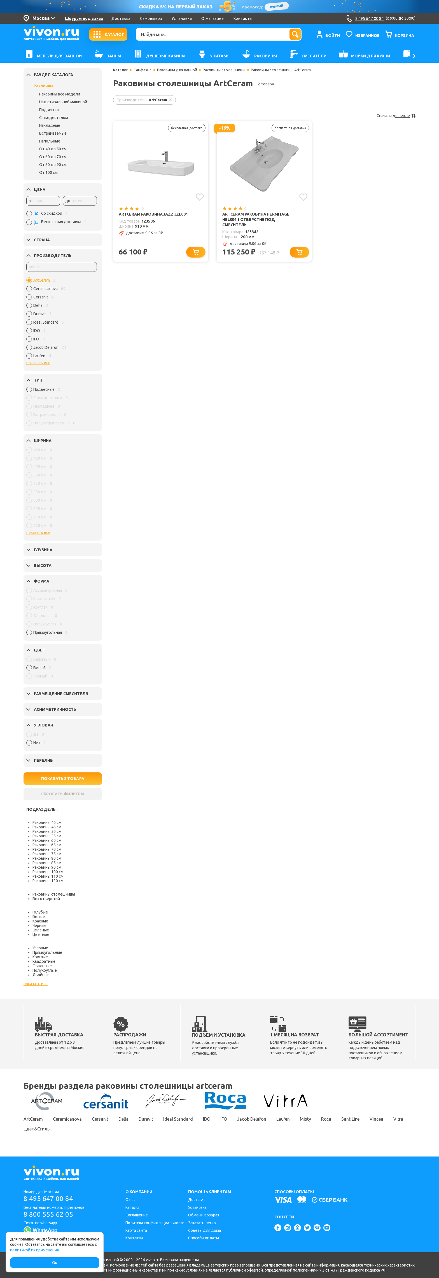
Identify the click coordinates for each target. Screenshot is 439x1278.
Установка (182, 18)
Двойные (41, 975)
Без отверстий (46, 898)
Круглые (40, 957)
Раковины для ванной (177, 70)
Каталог (120, 70)
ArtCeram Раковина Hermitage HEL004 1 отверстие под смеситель (255, 219)
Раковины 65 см (46, 845)
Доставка (120, 18)
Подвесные (49, 110)
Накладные (49, 125)
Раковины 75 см (46, 854)
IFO (223, 1119)
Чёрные (39, 925)
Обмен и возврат (204, 1215)
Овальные (42, 966)
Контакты (243, 18)
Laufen (283, 1119)
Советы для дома (204, 1230)
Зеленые (40, 930)
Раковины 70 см (46, 849)
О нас (130, 1199)
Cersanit (100, 1119)
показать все (38, 363)
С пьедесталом (53, 117)
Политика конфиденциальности (155, 1223)
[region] (61, 319)
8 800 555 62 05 (48, 1214)
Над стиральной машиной (63, 102)
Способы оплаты (203, 1238)
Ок (54, 1262)
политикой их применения (34, 1250)
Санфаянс (142, 70)
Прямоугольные (47, 952)
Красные (40, 921)
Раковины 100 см (48, 872)
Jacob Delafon (251, 1119)
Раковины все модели (59, 94)
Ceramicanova (67, 1119)
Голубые (40, 912)
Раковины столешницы (53, 894)
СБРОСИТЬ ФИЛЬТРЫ (62, 794)
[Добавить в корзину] (196, 252)
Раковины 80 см (46, 858)
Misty (305, 1119)
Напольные (49, 141)
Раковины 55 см (46, 836)
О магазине (212, 18)
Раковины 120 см (48, 881)
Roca (326, 1119)
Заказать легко (202, 1223)
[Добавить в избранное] (200, 197)
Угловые (40, 948)
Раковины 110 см (48, 876)
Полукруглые (44, 970)
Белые (38, 916)
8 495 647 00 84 (48, 1198)
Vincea (376, 1119)
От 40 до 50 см (53, 149)
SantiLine (350, 1119)
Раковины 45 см (46, 827)
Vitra (398, 1119)
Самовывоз (151, 18)
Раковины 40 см (46, 822)
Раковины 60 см (46, 840)
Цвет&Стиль (37, 1128)
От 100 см (48, 172)
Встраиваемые (53, 133)
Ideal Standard (178, 1119)
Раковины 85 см (46, 863)
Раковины (43, 86)
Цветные (40, 934)
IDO (207, 1119)
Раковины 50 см (46, 831)
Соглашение (136, 1215)
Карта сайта (136, 1230)
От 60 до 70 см (53, 157)
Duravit (146, 1119)
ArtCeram (33, 1119)
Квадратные (43, 961)
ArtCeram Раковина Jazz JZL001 (153, 214)
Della (123, 1119)
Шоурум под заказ (84, 18)
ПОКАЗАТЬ (62, 778)
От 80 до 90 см (53, 164)
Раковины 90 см (46, 867)
